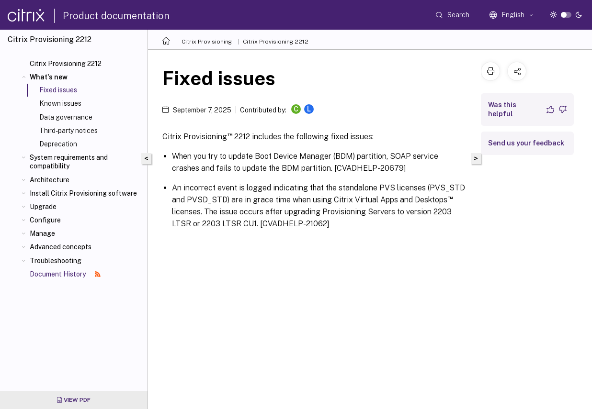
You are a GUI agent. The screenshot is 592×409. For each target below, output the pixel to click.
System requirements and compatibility (69, 162)
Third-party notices (68, 130)
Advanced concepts (60, 247)
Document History (65, 274)
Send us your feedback (526, 143)
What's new (49, 77)
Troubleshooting (55, 261)
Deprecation (58, 144)
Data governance (65, 117)
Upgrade (43, 206)
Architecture (49, 180)
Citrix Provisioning (207, 41)
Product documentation (116, 16)
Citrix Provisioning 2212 (66, 63)
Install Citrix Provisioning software (83, 193)
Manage (42, 233)
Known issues (60, 103)
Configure (45, 220)
